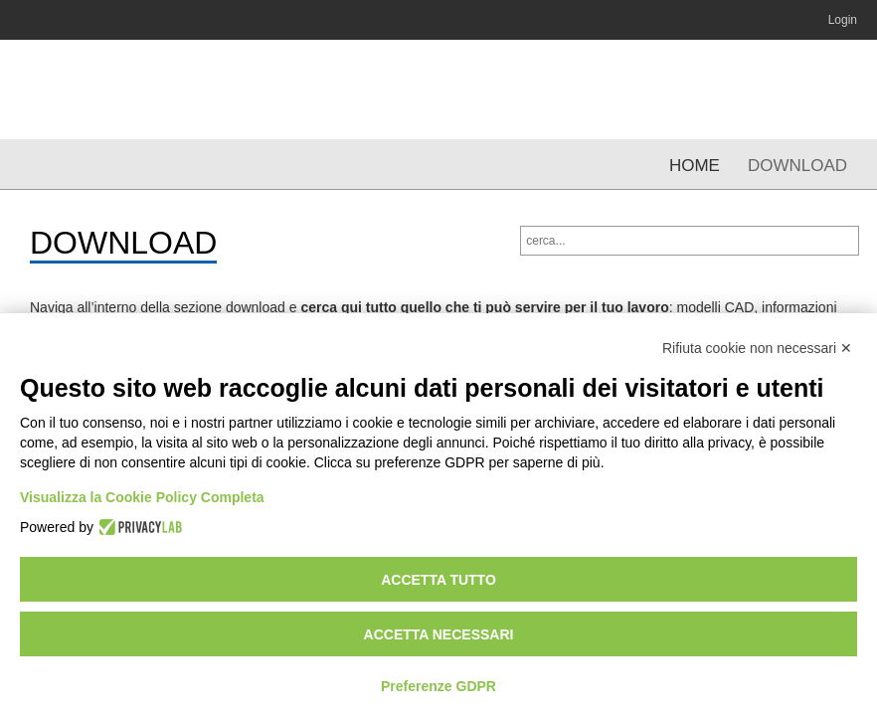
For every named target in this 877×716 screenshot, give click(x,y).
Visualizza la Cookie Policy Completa (142, 497)
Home (694, 165)
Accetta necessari (439, 634)
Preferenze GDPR (438, 686)
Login (842, 20)
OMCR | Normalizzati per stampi (127, 89)
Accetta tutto (438, 580)
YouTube (747, 20)
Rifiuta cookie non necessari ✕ (757, 348)
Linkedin (708, 20)
